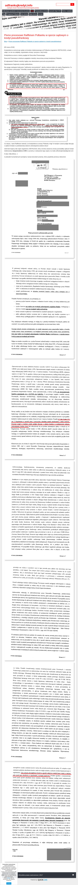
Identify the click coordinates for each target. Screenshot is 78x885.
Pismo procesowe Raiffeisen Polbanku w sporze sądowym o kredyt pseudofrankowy (35, 41)
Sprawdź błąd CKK (55, 11)
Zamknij (9, 883)
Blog (32, 11)
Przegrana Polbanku (12, 14)
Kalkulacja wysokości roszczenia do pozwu (16, 11)
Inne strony (24, 14)
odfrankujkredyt (18, 5)
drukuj (73, 875)
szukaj (72, 4)
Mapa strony (33, 14)
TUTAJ (8, 878)
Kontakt (40, 14)
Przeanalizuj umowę (41, 11)
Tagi (4, 14)
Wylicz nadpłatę (67, 11)
